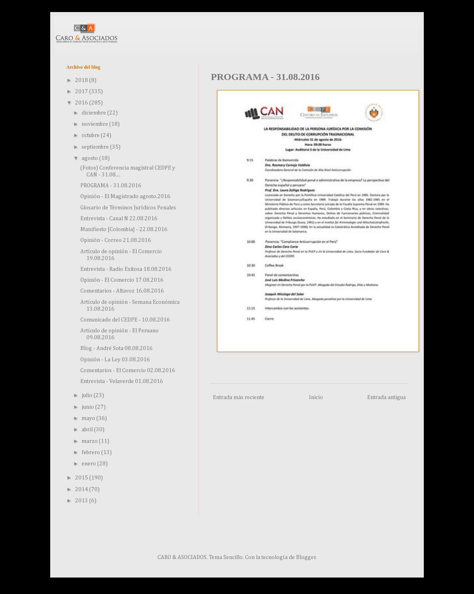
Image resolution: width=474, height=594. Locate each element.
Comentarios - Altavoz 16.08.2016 (122, 291)
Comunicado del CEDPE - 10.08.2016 (125, 320)
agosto (90, 158)
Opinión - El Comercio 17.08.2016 (121, 280)
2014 (82, 489)
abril (88, 429)
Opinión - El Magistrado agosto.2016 (125, 196)
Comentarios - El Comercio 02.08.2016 (127, 370)
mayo (89, 418)
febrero (91, 452)
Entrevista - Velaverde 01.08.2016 (121, 381)
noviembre (95, 124)
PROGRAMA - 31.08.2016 (110, 185)
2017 (82, 91)
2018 (82, 80)
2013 (82, 501)
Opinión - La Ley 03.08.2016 (115, 360)
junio (88, 407)
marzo (90, 441)
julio (88, 395)
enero (89, 464)
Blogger (306, 557)
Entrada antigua (386, 397)
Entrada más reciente (238, 397)
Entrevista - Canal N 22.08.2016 (118, 218)
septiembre (96, 147)
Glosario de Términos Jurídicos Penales (128, 208)
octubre (91, 135)
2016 (82, 103)
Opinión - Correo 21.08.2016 (115, 240)
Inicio (316, 397)
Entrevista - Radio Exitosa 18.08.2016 (126, 269)
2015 (82, 478)
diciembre (94, 113)
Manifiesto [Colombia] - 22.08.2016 (124, 229)
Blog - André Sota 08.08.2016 (116, 348)
